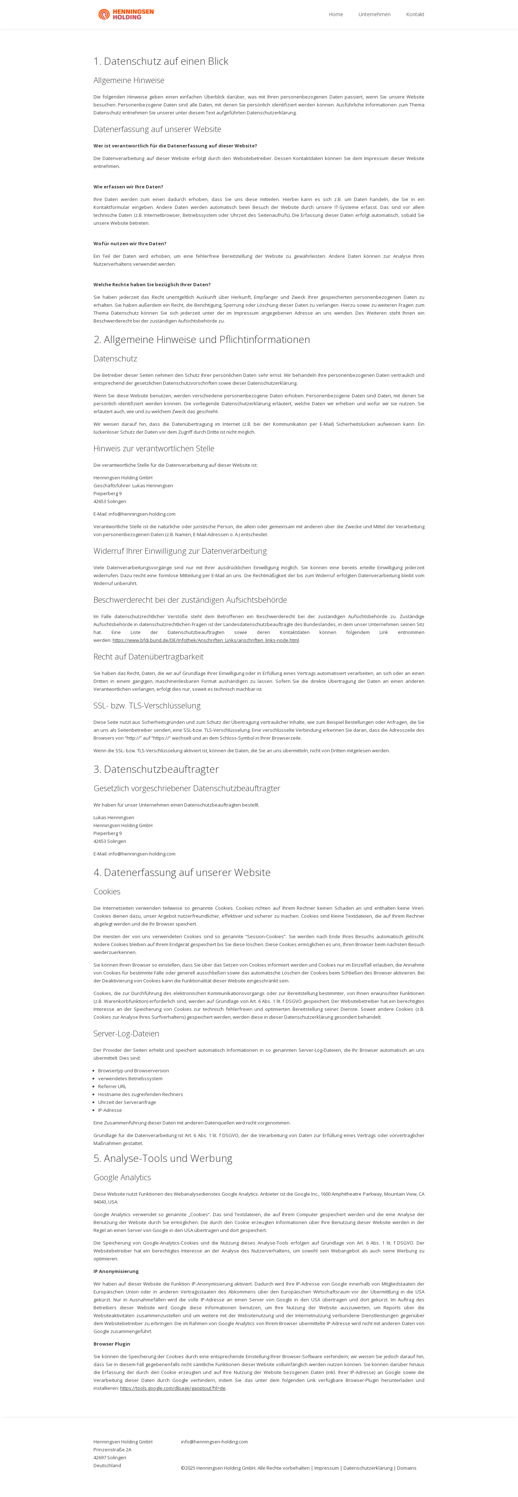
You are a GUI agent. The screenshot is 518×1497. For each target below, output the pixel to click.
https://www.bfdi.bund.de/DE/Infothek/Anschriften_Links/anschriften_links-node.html (206, 640)
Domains (407, 1468)
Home (336, 15)
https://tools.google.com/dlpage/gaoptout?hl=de (173, 1388)
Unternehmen (375, 15)
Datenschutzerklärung (368, 1468)
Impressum (326, 1468)
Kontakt (415, 15)
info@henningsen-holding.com (214, 1441)
